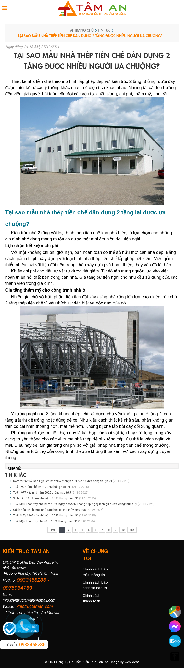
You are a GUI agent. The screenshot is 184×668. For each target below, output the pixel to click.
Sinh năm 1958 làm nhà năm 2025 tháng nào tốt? (45, 498)
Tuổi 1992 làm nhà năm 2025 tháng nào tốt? (42, 487)
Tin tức (104, 30)
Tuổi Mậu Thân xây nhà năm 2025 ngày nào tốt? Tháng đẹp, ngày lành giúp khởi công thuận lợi (75, 504)
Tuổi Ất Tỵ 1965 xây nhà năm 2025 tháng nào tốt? (45, 515)
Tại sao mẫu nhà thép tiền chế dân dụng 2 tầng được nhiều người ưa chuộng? (90, 35)
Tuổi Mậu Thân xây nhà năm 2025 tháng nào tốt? (45, 521)
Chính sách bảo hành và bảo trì (95, 585)
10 (122, 530)
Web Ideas (132, 662)
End (132, 530)
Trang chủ (82, 30)
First (52, 530)
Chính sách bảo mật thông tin (95, 572)
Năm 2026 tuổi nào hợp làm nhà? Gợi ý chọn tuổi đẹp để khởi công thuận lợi (62, 481)
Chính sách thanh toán (91, 598)
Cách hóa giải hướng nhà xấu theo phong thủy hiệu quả (49, 509)
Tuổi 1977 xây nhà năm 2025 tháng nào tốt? (42, 492)
